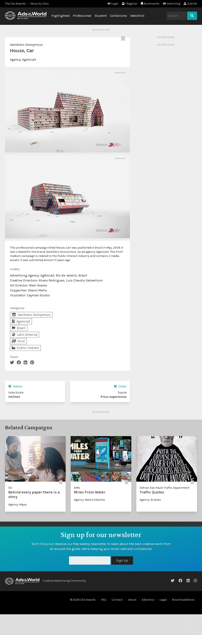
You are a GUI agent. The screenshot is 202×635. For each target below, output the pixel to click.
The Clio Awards (15, 3)
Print (18, 341)
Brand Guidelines (183, 599)
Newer (15, 386)
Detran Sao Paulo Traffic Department (165, 487)
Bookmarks (150, 3)
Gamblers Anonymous (26, 45)
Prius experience (113, 397)
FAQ (103, 599)
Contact (117, 599)
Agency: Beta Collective (89, 500)
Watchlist (137, 16)
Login (113, 3)
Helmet (14, 397)
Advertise (148, 599)
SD (10, 487)
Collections (118, 16)
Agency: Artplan (150, 500)
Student (101, 16)
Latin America (24, 335)
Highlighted (60, 16)
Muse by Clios (39, 3)
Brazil (18, 328)
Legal (163, 599)
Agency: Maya (17, 504)
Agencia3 (29, 59)
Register (130, 3)
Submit (190, 3)
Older (120, 386)
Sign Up (122, 560)
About (132, 599)
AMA (77, 487)
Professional (82, 16)
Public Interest (25, 348)
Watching (171, 3)
